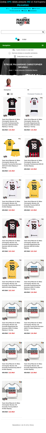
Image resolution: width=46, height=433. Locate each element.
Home (10, 70)
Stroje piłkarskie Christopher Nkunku (26, 70)
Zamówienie (32, 10)
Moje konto (36, 8)
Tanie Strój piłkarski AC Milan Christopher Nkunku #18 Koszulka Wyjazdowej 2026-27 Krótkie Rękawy (33, 366)
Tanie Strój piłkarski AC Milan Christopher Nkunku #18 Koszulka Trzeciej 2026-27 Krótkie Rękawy (11, 405)
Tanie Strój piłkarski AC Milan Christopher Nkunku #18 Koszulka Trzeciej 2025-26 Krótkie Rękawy (33, 204)
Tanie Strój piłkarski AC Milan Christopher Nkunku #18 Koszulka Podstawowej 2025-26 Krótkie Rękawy (33, 163)
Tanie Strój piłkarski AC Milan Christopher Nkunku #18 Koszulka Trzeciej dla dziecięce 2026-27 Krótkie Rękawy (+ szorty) (33, 326)
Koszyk (24, 10)
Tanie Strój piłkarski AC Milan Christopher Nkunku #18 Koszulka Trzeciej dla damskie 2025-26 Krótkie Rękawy (11, 284)
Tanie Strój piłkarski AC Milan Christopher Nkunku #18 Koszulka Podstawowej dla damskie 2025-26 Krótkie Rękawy (11, 244)
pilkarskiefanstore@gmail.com (21, 8)
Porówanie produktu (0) (35, 94)
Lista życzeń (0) (15, 10)
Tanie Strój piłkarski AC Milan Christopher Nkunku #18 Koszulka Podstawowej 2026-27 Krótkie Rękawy (11, 366)
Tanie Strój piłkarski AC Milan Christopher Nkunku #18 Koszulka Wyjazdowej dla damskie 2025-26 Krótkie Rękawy (33, 244)
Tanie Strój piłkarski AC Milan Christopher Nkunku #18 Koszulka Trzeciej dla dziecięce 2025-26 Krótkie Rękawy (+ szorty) (11, 164)
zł (6, 8)
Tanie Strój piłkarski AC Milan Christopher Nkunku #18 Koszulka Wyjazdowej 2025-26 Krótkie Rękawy (11, 204)
